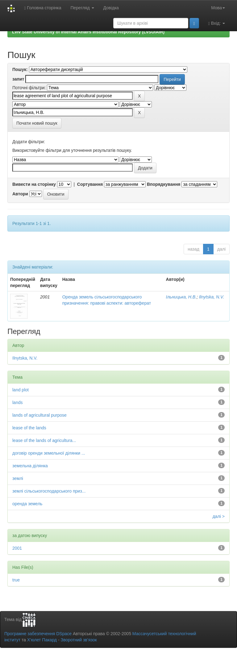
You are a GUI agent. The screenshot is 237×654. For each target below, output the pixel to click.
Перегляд (82, 7)
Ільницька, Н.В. (181, 296)
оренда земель (27, 503)
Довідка (111, 7)
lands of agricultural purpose (39, 415)
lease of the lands (29, 427)
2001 (17, 548)
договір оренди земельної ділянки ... (48, 453)
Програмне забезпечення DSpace (38, 633)
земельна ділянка (30, 465)
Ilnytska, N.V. (211, 296)
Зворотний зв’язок (78, 639)
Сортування (90, 184)
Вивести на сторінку (34, 184)
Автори (20, 193)
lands (17, 402)
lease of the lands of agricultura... (44, 440)
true (16, 579)
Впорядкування (164, 184)
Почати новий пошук (36, 123)
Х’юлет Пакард (42, 639)
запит (18, 79)
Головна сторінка (42, 7)
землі (17, 478)
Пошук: (20, 69)
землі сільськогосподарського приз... (48, 491)
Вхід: (216, 23)
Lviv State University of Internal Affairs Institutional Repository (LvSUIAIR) (88, 31)
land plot (20, 389)
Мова (218, 7)
